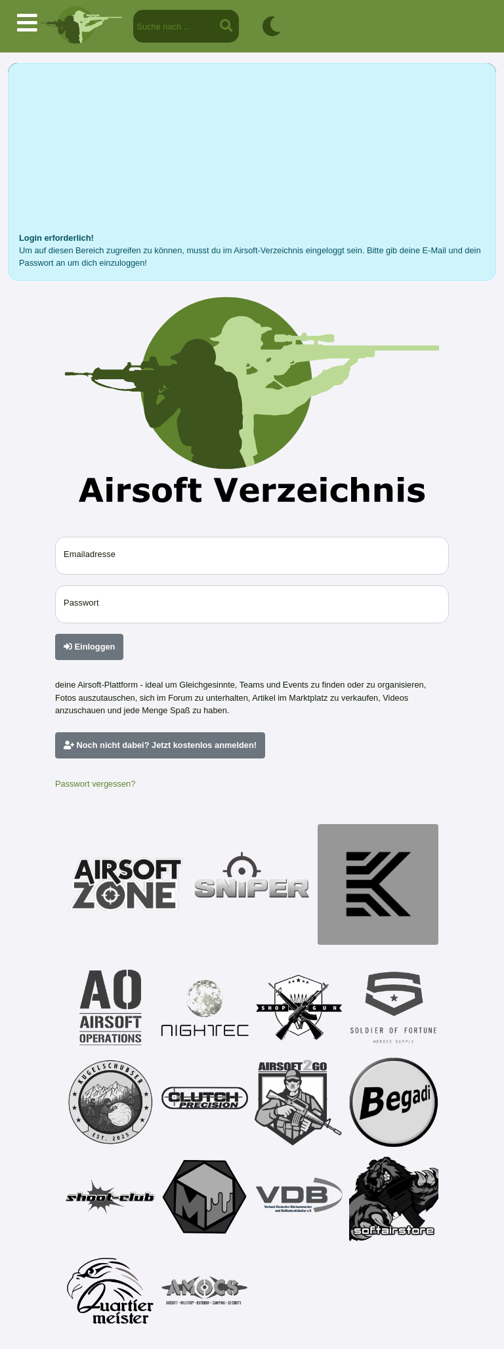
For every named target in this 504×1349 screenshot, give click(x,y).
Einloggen (89, 647)
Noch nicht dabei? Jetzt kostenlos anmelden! (160, 745)
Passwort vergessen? (95, 784)
